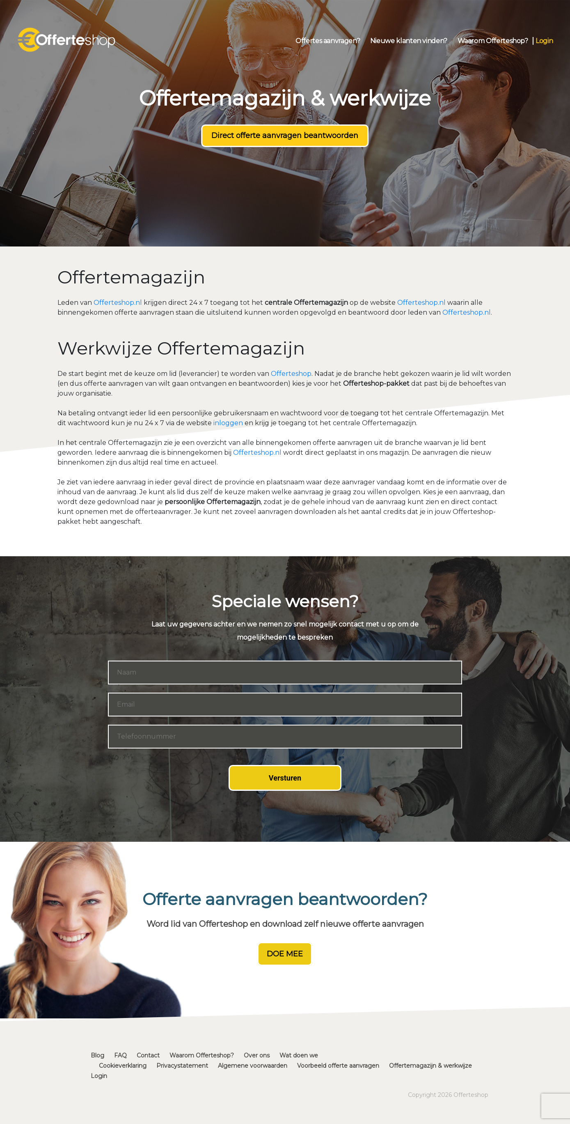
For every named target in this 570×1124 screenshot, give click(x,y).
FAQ (120, 1055)
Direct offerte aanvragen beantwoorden (284, 135)
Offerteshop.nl (118, 302)
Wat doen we (298, 1055)
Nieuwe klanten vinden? (408, 41)
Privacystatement (182, 1065)
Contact (148, 1055)
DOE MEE (285, 953)
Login (544, 41)
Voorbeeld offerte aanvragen (338, 1065)
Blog (97, 1055)
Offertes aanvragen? (327, 41)
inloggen (228, 423)
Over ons (257, 1055)
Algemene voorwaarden (252, 1065)
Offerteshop (291, 374)
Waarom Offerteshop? (493, 41)
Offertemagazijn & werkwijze (430, 1065)
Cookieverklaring (123, 1065)
